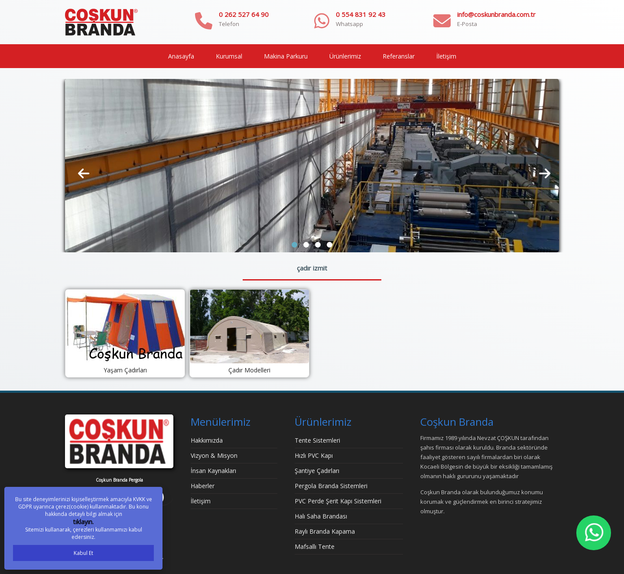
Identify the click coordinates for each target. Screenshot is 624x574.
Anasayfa (181, 56)
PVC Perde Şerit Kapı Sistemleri (338, 501)
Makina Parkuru (286, 56)
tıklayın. (83, 522)
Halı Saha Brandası (321, 516)
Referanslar (399, 56)
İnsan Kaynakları (213, 470)
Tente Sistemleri (317, 440)
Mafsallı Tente (315, 546)
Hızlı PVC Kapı (314, 455)
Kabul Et (83, 553)
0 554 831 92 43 (361, 14)
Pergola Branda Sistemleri (331, 486)
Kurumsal (229, 56)
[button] (294, 245)
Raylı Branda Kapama (325, 531)
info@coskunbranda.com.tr (496, 14)
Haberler (202, 486)
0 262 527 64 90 (244, 14)
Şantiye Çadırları (317, 470)
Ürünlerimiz (345, 56)
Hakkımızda (207, 440)
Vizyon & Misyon (214, 455)
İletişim (446, 56)
